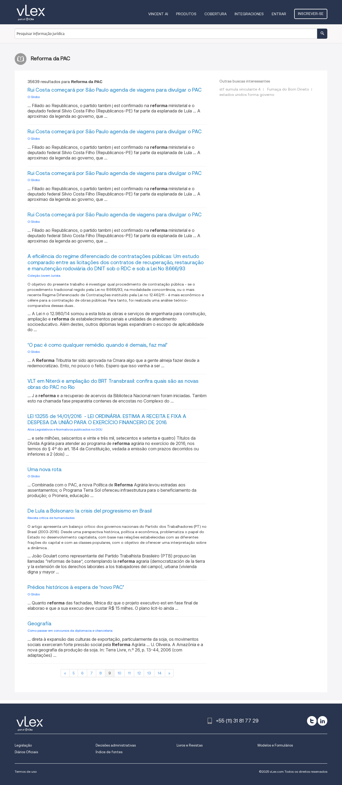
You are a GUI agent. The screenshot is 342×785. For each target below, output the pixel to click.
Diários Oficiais (26, 752)
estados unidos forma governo (246, 94)
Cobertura (215, 14)
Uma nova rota (44, 469)
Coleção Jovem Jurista (44, 275)
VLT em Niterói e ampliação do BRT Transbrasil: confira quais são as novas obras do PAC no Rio (113, 384)
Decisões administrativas (116, 745)
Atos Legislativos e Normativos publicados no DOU (65, 429)
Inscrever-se (311, 13)
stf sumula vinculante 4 (240, 89)
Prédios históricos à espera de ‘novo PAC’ (76, 587)
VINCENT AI (158, 14)
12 (139, 673)
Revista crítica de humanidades (51, 518)
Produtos (186, 14)
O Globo (34, 97)
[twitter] (312, 721)
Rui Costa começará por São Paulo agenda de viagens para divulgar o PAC (115, 90)
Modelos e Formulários (275, 745)
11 (129, 673)
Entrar (279, 14)
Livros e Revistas (190, 745)
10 (119, 673)
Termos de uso (26, 771)
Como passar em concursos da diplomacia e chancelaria (70, 630)
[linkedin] (322, 721)
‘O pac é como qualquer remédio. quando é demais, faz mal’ (97, 345)
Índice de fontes (109, 752)
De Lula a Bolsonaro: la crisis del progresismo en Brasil (90, 511)
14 (160, 673)
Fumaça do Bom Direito (288, 89)
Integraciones (249, 14)
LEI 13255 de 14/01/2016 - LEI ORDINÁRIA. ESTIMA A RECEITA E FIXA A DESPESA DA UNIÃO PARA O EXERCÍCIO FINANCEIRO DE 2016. (107, 419)
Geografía (39, 623)
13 (149, 673)
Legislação (23, 745)
